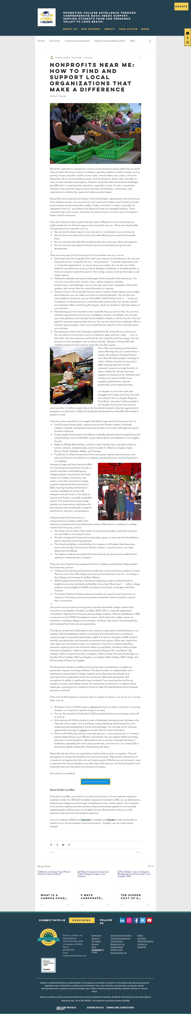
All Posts (41, 41)
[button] (109, 29)
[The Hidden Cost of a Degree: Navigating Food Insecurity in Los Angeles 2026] (135, 881)
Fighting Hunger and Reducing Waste (110, 41)
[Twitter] (142, 920)
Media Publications (145, 941)
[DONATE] (181, 6)
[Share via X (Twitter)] (57, 844)
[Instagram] (129, 920)
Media (132, 41)
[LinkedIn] (187, 33)
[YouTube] (149, 920)
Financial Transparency (120, 938)
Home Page (96, 935)
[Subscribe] (82, 920)
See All (150, 866)
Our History (96, 941)
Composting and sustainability (77, 41)
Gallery (140, 935)
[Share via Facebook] (51, 844)
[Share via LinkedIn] (63, 844)
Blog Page (141, 938)
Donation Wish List (119, 953)
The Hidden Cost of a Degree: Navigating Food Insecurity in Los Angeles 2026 (133, 897)
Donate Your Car (117, 944)
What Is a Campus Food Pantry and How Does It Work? (53, 897)
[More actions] (139, 57)
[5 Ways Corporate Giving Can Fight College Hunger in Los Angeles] (95, 881)
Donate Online (117, 941)
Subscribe (141, 947)
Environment (55, 41)
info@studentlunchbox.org (74, 955)
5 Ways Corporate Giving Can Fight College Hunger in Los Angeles (94, 897)
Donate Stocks (117, 947)
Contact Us (142, 944)
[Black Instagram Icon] (187, 42)
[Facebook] (136, 920)
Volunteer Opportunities (121, 935)
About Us (95, 938)
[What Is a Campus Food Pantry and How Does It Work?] (55, 881)
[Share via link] (69, 844)
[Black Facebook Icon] (187, 37)
